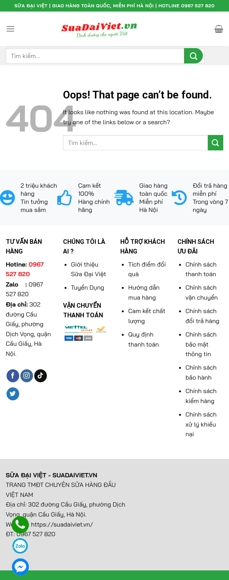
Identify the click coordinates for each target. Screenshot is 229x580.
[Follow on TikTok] (40, 375)
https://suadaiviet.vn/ (62, 524)
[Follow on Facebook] (13, 375)
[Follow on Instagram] (26, 375)
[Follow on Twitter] (13, 393)
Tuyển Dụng (87, 287)
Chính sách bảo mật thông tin (201, 344)
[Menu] (10, 28)
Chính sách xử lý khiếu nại (201, 424)
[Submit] (193, 55)
